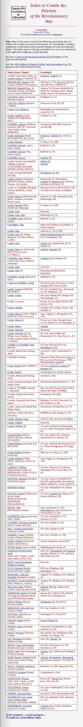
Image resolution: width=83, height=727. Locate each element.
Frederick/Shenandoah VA (52, 234)
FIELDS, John (14, 507)
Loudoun (63, 366)
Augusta (44, 657)
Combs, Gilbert (14, 179)
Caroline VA (46, 158)
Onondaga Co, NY (49, 347)
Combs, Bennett (14, 142)
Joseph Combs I (15, 78)
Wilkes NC (45, 161)
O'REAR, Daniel (15, 620)
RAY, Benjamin (14, 639)
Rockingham (55, 657)
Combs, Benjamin (15, 136)
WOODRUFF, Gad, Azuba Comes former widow (19, 698)
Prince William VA (49, 620)
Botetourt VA (58, 181)
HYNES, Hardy (14, 547)
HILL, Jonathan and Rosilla (20, 529)
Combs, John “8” (15, 234)
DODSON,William (16, 487)
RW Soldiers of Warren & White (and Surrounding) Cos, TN (43, 64)
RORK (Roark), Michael (18, 657)
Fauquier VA (55, 249)
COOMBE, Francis (16, 158)
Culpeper (44, 181)
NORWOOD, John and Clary (20, 608)
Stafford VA (55, 136)
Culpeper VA (46, 706)
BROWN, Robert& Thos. (19, 88)
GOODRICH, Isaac (16, 516)
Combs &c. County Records (35, 52)
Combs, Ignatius (15, 205)
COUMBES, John (15, 225)
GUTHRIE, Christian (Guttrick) (22, 522)
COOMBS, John (15, 218)
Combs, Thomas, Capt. (18, 419)
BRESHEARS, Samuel (18, 82)
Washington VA (47, 602)
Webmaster (57, 34)
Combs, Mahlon (14, 308)
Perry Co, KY (63, 82)
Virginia (44, 326)
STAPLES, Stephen (16, 672)
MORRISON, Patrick (17, 593)
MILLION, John (15, 587)
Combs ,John (13, 270)
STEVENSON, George (18, 687)
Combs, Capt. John (16, 215)
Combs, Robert (14, 366)
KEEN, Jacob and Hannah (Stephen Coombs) (19, 563)
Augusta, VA (46, 651)
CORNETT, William (16, 467)
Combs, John (13, 211)
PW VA (52, 587)
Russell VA (57, 678)
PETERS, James (15, 626)
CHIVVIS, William (16, 103)
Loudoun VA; (55, 493)
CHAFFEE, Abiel (15, 97)
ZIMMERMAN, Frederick (19, 706)
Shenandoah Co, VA (49, 510)
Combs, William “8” (16, 426)
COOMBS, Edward (16, 145)
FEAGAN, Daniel (16, 493)
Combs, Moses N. (15, 320)
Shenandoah (56, 551)
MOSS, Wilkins (14, 602)
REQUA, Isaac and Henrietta (20, 645)
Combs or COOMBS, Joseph (20, 283)
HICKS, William (15, 541)
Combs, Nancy (14, 326)
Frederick (44, 76)
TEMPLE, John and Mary (19, 693)
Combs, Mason (14, 314)
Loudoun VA (46, 258)
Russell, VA (56, 639)
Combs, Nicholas (15, 330)
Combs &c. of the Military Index (25, 717)
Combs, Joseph (14, 289)
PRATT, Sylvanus (15, 633)
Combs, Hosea (14, 196)
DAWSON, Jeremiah (17, 479)
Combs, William (15, 422)
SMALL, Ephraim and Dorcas (21, 666)
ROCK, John (13, 651)
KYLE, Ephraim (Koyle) (18, 568)
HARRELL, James (16, 535)
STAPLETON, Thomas (18, 678)
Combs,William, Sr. (16, 443)
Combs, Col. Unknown (18, 109)
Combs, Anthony (15, 115)
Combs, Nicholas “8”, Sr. (19, 333)
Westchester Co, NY (49, 173)
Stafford (54, 76)
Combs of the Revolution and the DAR (33, 57)
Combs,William (15, 435)
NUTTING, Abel (15, 614)
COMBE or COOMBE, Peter (20, 345)
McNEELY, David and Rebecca (22, 581)
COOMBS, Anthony (16, 124)
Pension (44, 164)
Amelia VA (45, 243)
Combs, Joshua (14, 295)
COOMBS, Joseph (16, 277)
